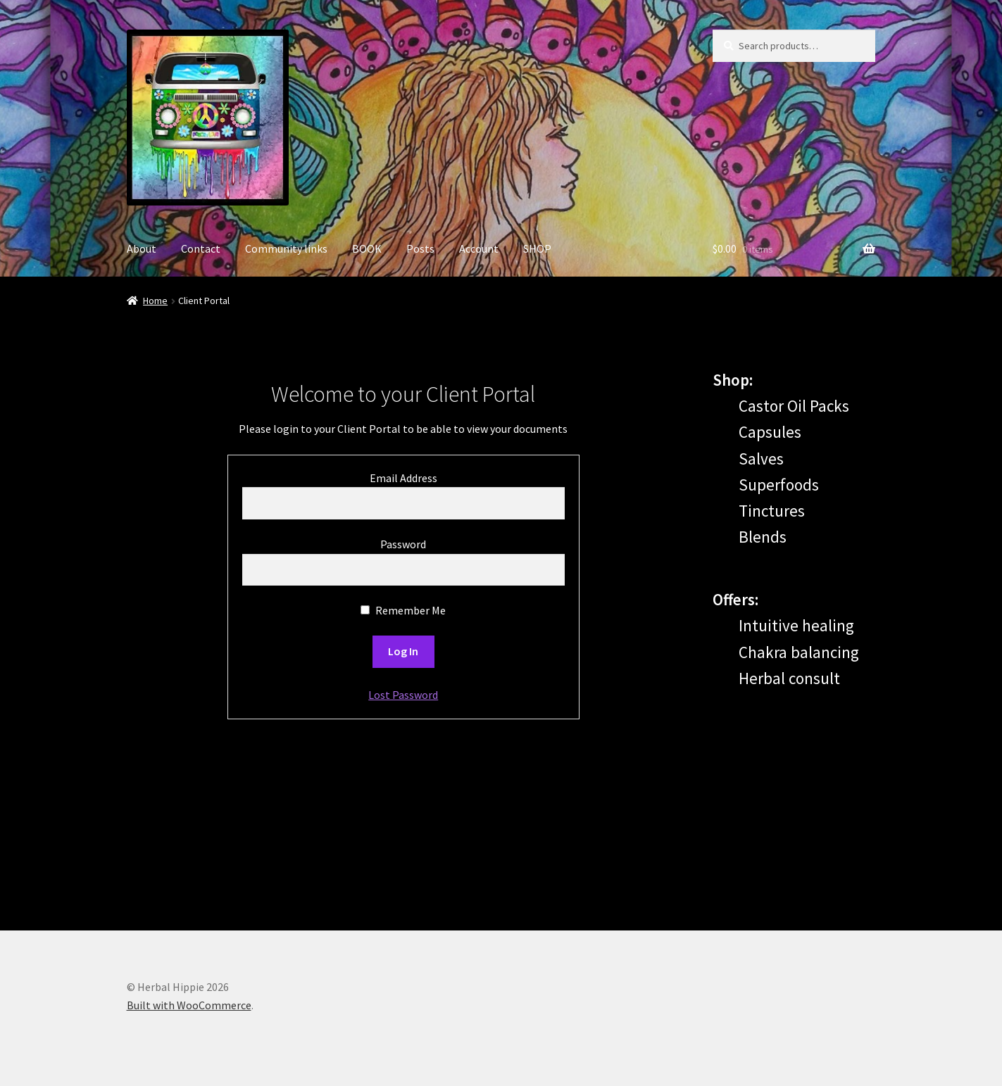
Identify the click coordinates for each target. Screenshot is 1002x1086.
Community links (286, 248)
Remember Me (403, 610)
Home (155, 300)
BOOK (367, 248)
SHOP (537, 248)
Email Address (403, 478)
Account (479, 248)
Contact (200, 248)
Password (403, 544)
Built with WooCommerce (189, 1005)
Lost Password (403, 695)
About (141, 248)
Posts (420, 248)
